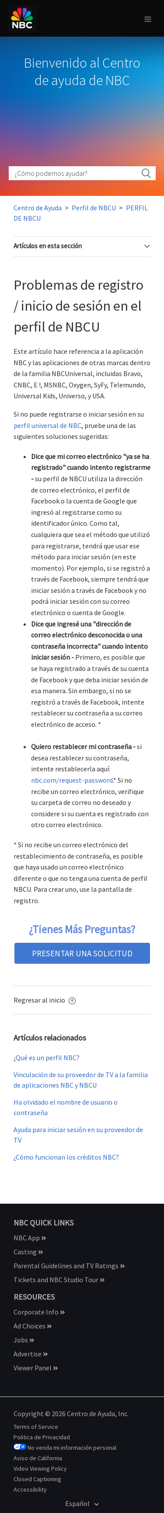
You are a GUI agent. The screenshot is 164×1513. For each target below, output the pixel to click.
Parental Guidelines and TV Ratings (69, 1265)
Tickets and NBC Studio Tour (59, 1279)
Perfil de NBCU (94, 207)
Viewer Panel (36, 1367)
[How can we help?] (82, 173)
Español (78, 1503)
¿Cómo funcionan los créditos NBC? (66, 1157)
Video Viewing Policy (40, 1468)
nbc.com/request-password (72, 780)
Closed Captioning (37, 1479)
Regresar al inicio (45, 1000)
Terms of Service (36, 1427)
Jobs (24, 1339)
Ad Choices (33, 1325)
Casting (28, 1251)
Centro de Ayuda (38, 207)
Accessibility (30, 1489)
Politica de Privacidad (42, 1437)
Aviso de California (38, 1458)
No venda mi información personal (72, 1447)
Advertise (31, 1353)
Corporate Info (39, 1312)
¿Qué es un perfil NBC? (47, 1057)
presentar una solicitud (82, 953)
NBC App (30, 1237)
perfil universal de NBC (47, 425)
